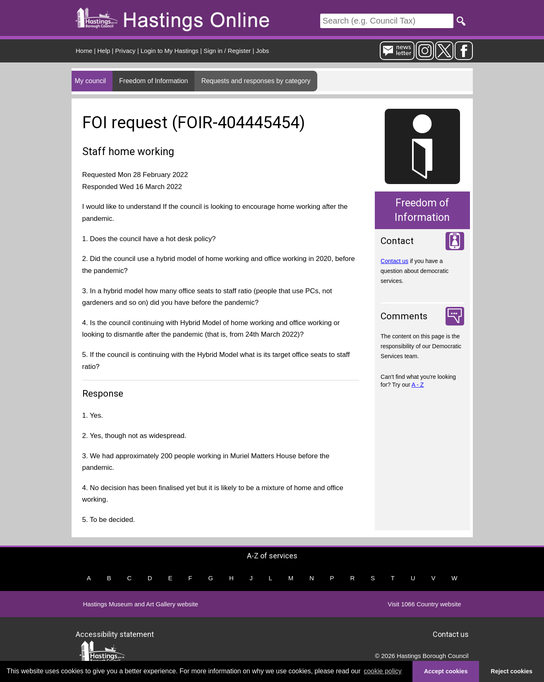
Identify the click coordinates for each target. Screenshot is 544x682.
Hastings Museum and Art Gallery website (140, 604)
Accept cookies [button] (446, 671)
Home (84, 50)
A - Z (418, 384)
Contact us (394, 261)
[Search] (386, 21)
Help (103, 50)
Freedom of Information (153, 80)
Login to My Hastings (170, 50)
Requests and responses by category (255, 80)
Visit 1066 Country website (424, 604)
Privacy (125, 50)
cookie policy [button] (383, 671)
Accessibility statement (115, 634)
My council (90, 80)
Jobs (262, 50)
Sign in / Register (227, 50)
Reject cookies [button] (511, 671)
